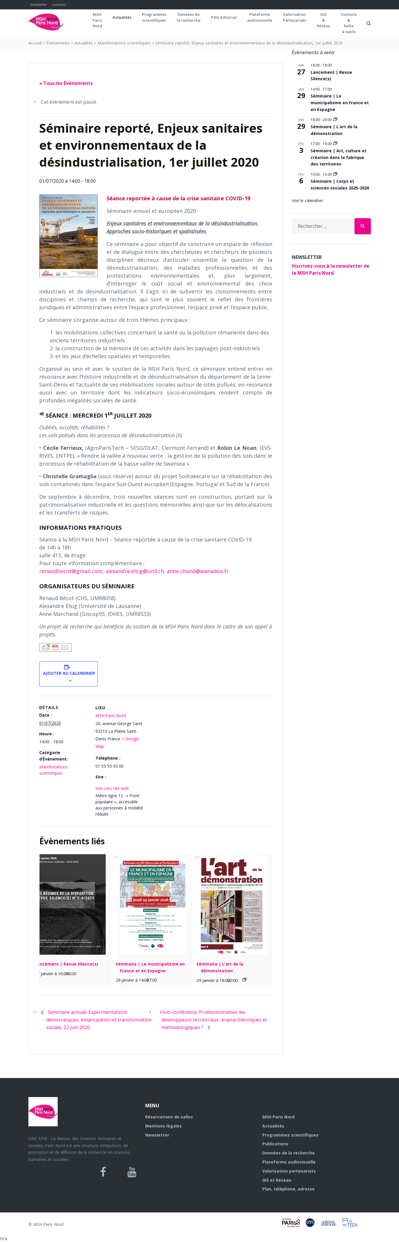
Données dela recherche (189, 17)
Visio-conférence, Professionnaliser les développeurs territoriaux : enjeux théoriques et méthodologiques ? (213, 1019)
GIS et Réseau (276, 1180)
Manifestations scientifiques (123, 43)
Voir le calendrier (307, 200)
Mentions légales (163, 1126)
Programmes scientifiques (154, 17)
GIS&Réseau (323, 20)
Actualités (122, 17)
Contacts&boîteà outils (349, 23)
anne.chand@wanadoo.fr (198, 571)
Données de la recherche (288, 1153)
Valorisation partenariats (289, 1171)
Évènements (58, 43)
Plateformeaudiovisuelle (259, 17)
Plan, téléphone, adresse (288, 1189)
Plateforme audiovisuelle (289, 1162)
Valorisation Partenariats (294, 17)
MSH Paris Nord (110, 715)
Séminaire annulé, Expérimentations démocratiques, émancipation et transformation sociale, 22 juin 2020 (99, 1019)
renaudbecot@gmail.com (70, 571)
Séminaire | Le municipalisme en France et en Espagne (340, 102)
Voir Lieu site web (112, 788)
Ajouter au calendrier (68, 673)
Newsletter (157, 1135)
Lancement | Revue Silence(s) (66, 964)
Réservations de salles (169, 1117)
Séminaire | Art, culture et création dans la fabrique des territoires (339, 157)
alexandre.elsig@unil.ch (134, 571)
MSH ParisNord (97, 20)
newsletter (38, 4)
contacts (59, 4)
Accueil (35, 43)
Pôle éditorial (224, 17)
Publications (275, 1144)
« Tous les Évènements (66, 83)
